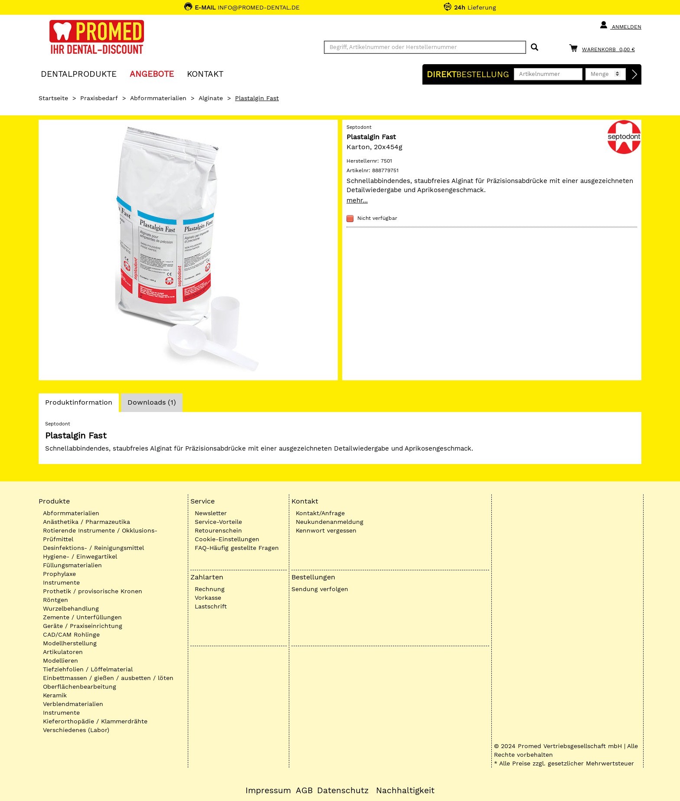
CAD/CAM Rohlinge (71, 634)
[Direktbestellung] (634, 74)
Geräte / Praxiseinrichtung (82, 625)
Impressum (268, 790)
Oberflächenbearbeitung (79, 686)
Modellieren (60, 660)
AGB (304, 790)
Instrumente (61, 582)
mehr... (357, 200)
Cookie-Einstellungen (227, 539)
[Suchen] (534, 47)
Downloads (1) (152, 402)
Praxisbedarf (99, 98)
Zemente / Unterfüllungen (82, 617)
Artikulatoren (63, 651)
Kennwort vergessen (326, 530)
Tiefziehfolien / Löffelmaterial (88, 669)
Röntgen (55, 599)
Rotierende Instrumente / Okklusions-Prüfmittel (100, 535)
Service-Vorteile (218, 521)
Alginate (211, 98)
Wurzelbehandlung (71, 608)
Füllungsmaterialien (72, 565)
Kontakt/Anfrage (320, 513)
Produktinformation (78, 404)
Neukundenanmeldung (329, 521)
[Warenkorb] (604, 48)
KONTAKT (205, 73)
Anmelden (620, 25)
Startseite (53, 98)
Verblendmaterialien (73, 703)
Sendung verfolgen (319, 588)
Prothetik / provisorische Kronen (92, 591)
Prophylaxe (59, 573)
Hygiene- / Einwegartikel (80, 556)
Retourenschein (218, 530)
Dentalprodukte (79, 73)
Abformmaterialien (158, 98)
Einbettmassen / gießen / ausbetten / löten (108, 677)
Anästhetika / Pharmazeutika (86, 521)
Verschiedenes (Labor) (76, 729)
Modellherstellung (70, 643)
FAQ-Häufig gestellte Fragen (237, 547)
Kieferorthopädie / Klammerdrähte (95, 721)
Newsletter (211, 513)
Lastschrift (211, 606)
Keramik (55, 695)
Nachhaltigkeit (405, 790)
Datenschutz (343, 790)
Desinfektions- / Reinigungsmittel (93, 547)
